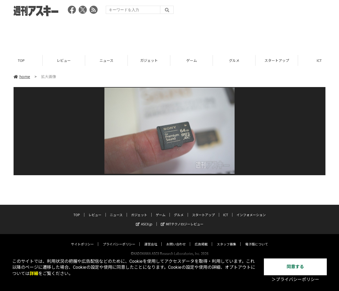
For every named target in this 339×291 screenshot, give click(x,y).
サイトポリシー (82, 238)
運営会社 (150, 238)
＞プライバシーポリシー (295, 279)
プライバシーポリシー (119, 238)
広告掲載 (201, 238)
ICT (225, 209)
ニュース (106, 60)
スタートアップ (276, 60)
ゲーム (191, 60)
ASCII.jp (144, 218)
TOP (21, 60)
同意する (295, 266)
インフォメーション (251, 209)
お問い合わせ (176, 238)
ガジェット (149, 60)
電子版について (256, 238)
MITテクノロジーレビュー (182, 218)
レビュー (64, 60)
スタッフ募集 (226, 238)
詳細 (34, 273)
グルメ (234, 60)
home (22, 76)
